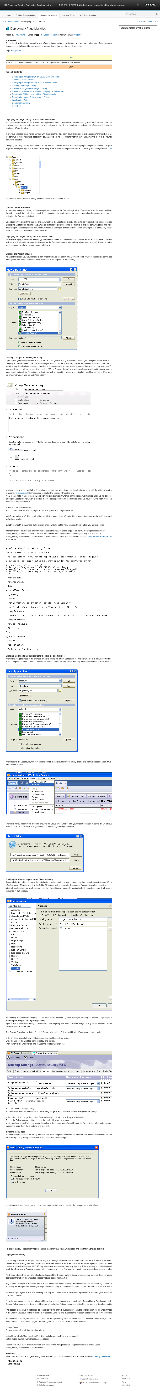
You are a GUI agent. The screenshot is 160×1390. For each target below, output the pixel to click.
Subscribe (153, 21)
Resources (16, 106)
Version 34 (78, 35)
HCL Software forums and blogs (93, 1382)
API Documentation (11, 22)
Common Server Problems (23, 80)
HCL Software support (45, 1385)
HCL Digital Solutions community (50, 1382)
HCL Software (42, 1379)
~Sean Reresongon (48, 35)
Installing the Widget (21, 100)
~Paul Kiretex (20, 35)
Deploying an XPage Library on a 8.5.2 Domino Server (35, 77)
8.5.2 (21, 51)
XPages (14, 51)
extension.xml (22, 493)
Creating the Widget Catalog (24, 85)
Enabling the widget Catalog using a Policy (30, 97)
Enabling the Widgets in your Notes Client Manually (34, 94)
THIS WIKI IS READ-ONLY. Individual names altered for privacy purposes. (92, 5)
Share (142, 21)
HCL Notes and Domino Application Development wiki (28, 5)
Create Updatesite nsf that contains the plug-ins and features (38, 91)
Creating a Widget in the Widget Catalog (29, 88)
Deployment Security (21, 103)
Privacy (124, 1382)
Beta (72, 58)
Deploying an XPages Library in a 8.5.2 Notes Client (34, 83)
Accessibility (126, 1385)
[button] (138, 8)
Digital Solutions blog (88, 1379)
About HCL (126, 1379)
